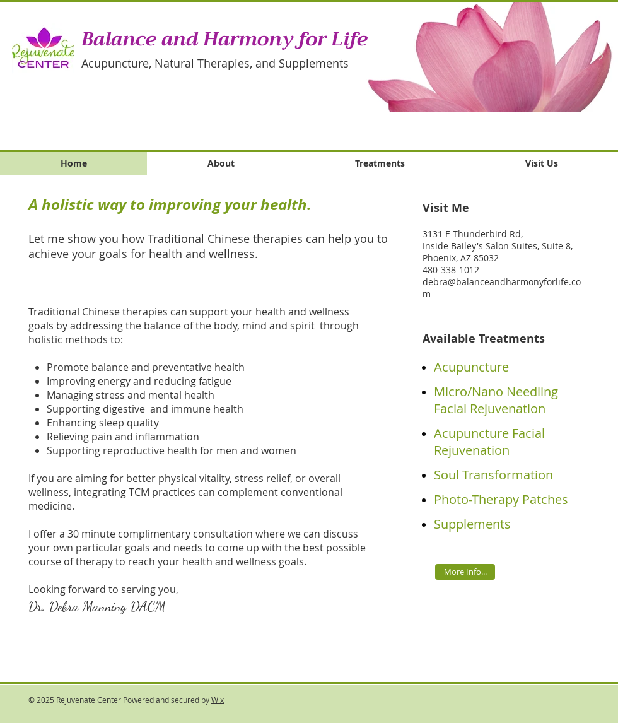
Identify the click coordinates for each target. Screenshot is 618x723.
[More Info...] (465, 572)
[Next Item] (600, 56)
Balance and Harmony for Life (224, 39)
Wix (217, 700)
